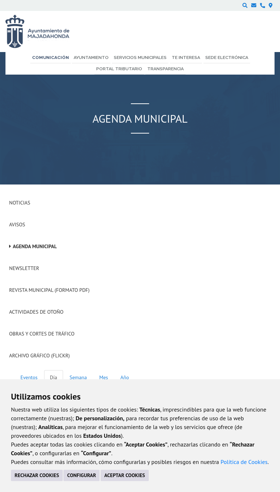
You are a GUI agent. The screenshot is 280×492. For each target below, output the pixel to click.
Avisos (17, 224)
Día (53, 377)
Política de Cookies (244, 461)
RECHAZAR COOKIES (37, 475)
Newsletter (24, 268)
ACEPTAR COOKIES (124, 475)
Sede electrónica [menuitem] (226, 57)
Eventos (29, 377)
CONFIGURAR (81, 475)
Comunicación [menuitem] (50, 57)
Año (124, 377)
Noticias (19, 202)
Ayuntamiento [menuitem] (91, 57)
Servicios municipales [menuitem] (140, 57)
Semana (78, 377)
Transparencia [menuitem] (165, 68)
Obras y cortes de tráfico (41, 333)
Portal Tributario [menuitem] (119, 68)
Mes (103, 377)
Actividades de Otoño (36, 312)
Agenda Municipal (35, 246)
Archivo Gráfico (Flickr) (39, 355)
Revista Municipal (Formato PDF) (49, 290)
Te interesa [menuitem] (186, 57)
